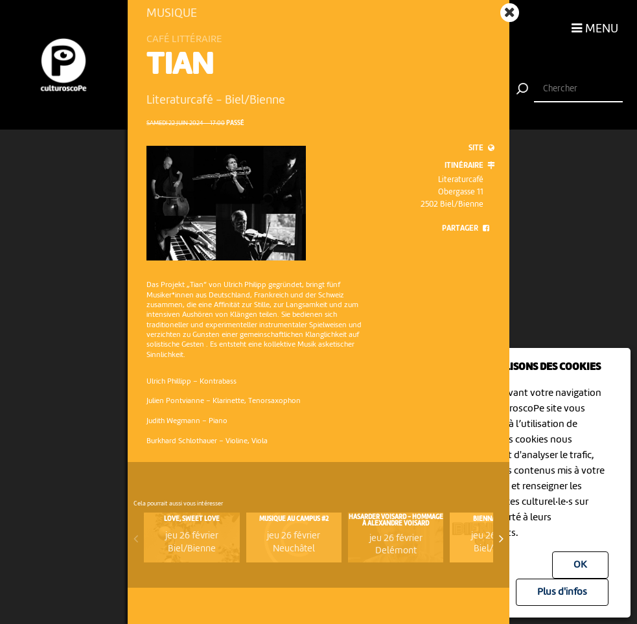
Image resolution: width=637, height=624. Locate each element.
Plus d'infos (562, 592)
